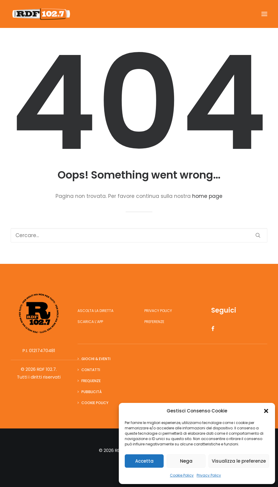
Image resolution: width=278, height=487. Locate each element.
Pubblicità (91, 391)
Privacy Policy (209, 475)
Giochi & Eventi (95, 358)
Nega (186, 461)
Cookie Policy (182, 475)
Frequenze (91, 380)
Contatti (90, 369)
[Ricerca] (139, 235)
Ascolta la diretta (95, 310)
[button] (266, 411)
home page (207, 196)
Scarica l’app (90, 321)
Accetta (144, 461)
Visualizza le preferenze (239, 461)
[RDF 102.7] (40, 14)
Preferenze (154, 321)
